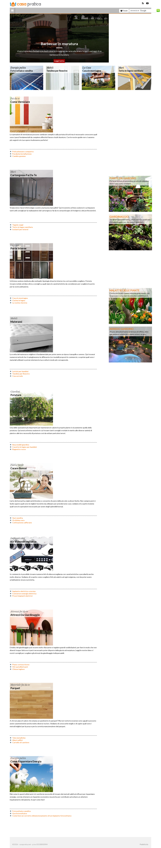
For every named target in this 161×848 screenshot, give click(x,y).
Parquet (15, 688)
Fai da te (15, 98)
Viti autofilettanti (20, 667)
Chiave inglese (18, 669)
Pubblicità (144, 844)
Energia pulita (18, 67)
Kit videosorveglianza (23, 541)
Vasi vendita (17, 518)
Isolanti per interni (20, 229)
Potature (15, 394)
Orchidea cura (18, 520)
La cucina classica (19, 303)
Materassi (16, 321)
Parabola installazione (22, 154)
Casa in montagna (91, 70)
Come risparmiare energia (25, 761)
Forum (124, 11)
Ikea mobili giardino (20, 445)
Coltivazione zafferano (22, 522)
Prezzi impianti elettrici (22, 596)
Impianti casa (17, 538)
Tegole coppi (17, 225)
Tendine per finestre (56, 70)
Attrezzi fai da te (19, 611)
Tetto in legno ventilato (130, 70)
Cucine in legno (18, 300)
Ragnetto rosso (19, 449)
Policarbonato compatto (23, 151)
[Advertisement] (132, 38)
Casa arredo (17, 376)
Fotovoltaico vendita (21, 70)
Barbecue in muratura (59, 48)
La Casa (86, 67)
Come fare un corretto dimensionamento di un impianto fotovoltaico (41, 816)
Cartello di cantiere (20, 742)
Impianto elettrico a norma (23, 591)
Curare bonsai (18, 468)
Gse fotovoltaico (19, 813)
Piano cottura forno (20, 664)
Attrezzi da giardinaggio (25, 614)
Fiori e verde (17, 465)
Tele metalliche (18, 738)
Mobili (49, 67)
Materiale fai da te (20, 684)
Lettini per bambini (20, 371)
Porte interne (18, 248)
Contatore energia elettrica (24, 593)
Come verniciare (20, 101)
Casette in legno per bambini (24, 447)
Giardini (15, 391)
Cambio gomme (19, 156)
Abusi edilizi (17, 740)
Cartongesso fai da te (23, 175)
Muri (121, 67)
